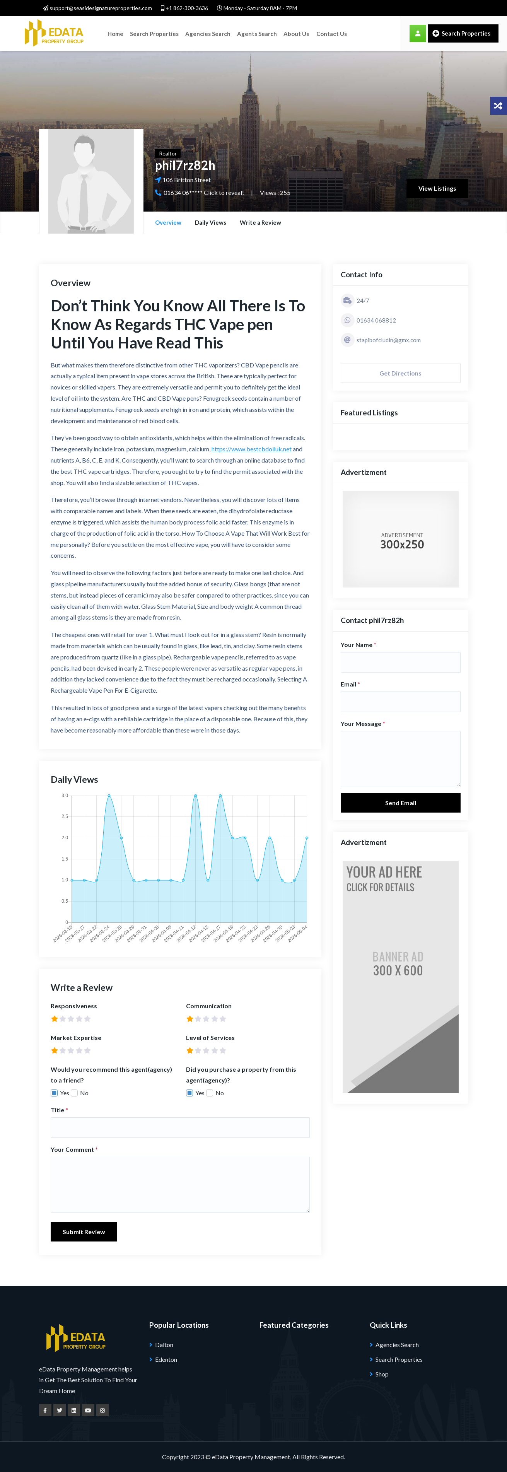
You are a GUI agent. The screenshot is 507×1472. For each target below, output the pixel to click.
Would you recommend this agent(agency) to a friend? (111, 1075)
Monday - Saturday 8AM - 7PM (257, 8)
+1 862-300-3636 (184, 8)
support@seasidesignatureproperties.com (97, 8)
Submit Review (84, 1231)
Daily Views (210, 222)
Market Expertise (76, 1037)
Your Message (363, 723)
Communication (209, 1005)
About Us (294, 33)
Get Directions (400, 373)
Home (115, 33)
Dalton (164, 1344)
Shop (382, 1374)
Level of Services (210, 1037)
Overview (168, 222)
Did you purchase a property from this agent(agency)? (241, 1075)
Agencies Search (207, 33)
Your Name (358, 644)
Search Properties (154, 33)
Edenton (166, 1359)
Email (350, 684)
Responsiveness (74, 1005)
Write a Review (260, 222)
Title (59, 1109)
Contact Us (329, 33)
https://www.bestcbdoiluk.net (252, 449)
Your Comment (74, 1149)
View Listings (437, 188)
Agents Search (256, 33)
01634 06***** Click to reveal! (204, 192)
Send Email (400, 802)
